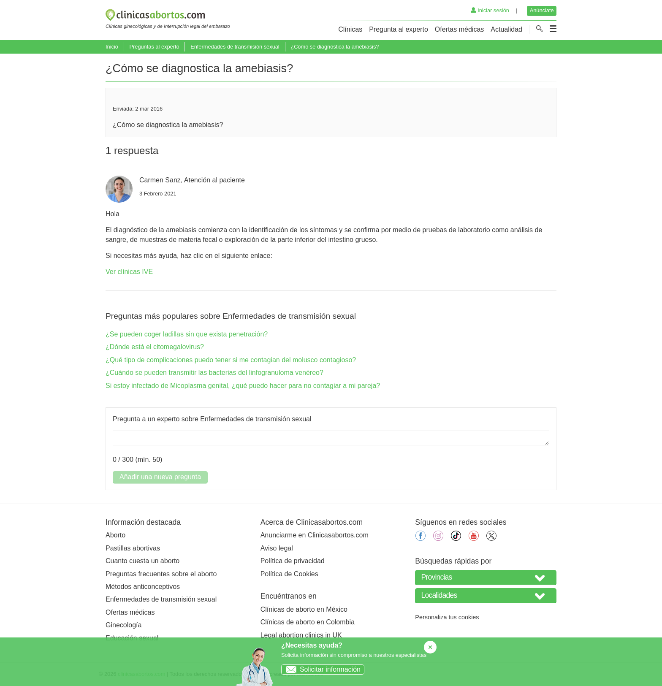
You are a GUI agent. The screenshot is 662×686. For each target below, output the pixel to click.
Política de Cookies (289, 574)
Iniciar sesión (490, 10)
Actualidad (506, 29)
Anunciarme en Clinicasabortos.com (314, 535)
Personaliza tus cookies (447, 617)
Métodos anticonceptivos (143, 586)
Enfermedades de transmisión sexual (234, 46)
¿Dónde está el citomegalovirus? (155, 346)
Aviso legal (276, 548)
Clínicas (350, 29)
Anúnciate (542, 10)
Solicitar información (321, 669)
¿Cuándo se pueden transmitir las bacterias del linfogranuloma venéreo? (214, 372)
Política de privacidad (292, 560)
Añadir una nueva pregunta (160, 476)
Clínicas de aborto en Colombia (307, 622)
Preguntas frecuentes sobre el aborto (161, 574)
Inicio (112, 46)
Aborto (115, 535)
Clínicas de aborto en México (303, 609)
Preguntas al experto (154, 46)
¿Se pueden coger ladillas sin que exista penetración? (187, 334)
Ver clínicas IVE (129, 271)
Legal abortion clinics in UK (301, 635)
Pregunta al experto (398, 29)
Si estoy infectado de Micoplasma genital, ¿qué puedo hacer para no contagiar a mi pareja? (243, 385)
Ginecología (123, 625)
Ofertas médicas (459, 29)
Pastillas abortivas (133, 548)
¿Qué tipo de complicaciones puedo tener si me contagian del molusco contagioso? (231, 359)
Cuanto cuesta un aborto (142, 560)
